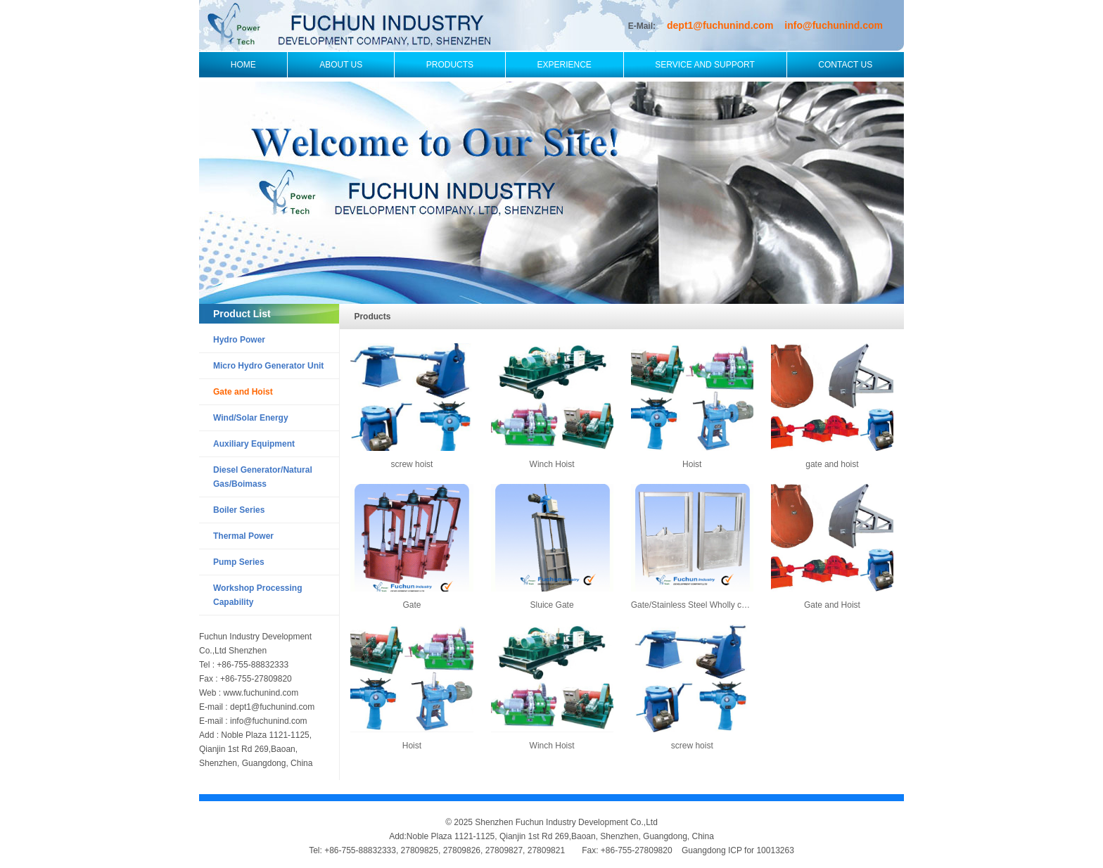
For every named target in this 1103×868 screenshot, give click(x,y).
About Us (340, 65)
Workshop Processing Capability (257, 595)
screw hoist (411, 464)
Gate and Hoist (243, 392)
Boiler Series (238, 510)
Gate (411, 605)
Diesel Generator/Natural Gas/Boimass (262, 477)
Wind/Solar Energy (250, 418)
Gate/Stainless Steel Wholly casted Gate (707, 605)
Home (243, 65)
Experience (564, 65)
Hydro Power (239, 340)
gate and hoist (831, 464)
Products (449, 65)
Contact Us (845, 65)
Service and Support (705, 65)
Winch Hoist (552, 464)
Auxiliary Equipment (254, 444)
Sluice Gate (552, 605)
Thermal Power (243, 536)
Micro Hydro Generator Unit (268, 366)
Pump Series (238, 562)
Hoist (691, 464)
